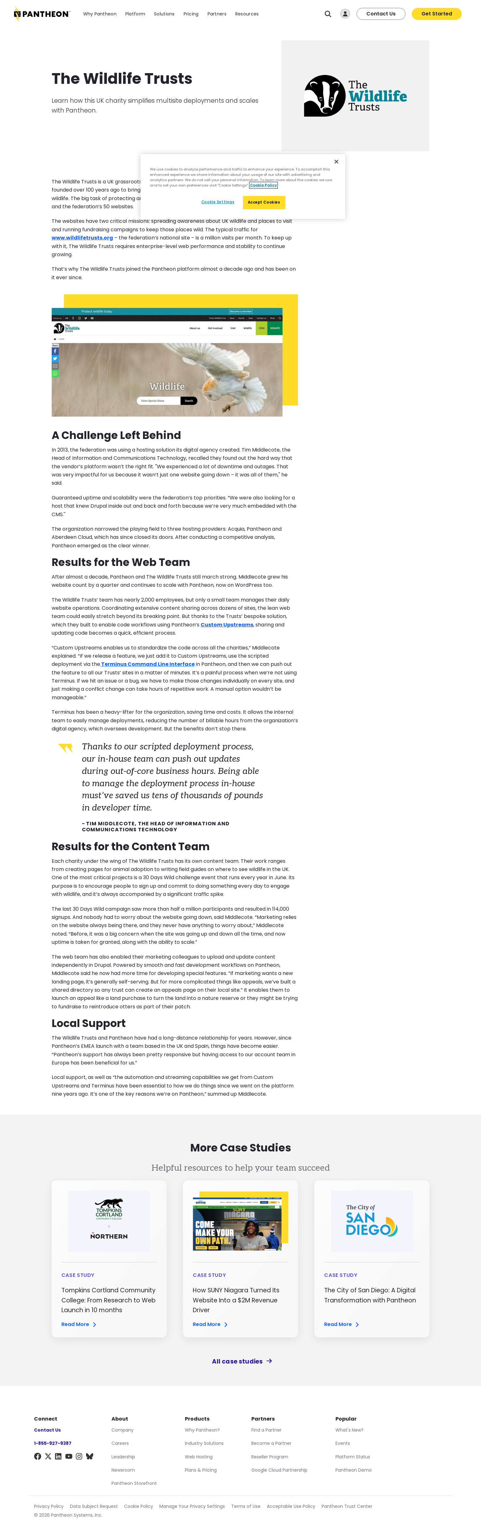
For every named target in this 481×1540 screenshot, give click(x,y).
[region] (242, 186)
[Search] (328, 14)
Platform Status (352, 1457)
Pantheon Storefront (134, 1483)
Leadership (123, 1457)
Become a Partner (271, 1443)
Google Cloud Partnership (279, 1470)
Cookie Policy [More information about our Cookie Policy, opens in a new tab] (263, 185)
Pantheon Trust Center (347, 1506)
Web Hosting (199, 1457)
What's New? (349, 1430)
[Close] (336, 162)
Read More (79, 1325)
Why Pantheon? (202, 1430)
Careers (120, 1443)
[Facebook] (37, 1457)
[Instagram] (79, 1457)
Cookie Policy (138, 1506)
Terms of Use (246, 1506)
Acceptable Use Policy (291, 1506)
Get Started (436, 13)
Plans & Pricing (201, 1470)
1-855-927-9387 (53, 1443)
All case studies (240, 1361)
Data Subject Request (94, 1506)
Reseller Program (269, 1457)
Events (342, 1443)
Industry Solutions (204, 1443)
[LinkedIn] (58, 1457)
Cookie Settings (218, 202)
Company (123, 1430)
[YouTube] (68, 1457)
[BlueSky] (89, 1457)
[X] (48, 1457)
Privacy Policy (49, 1506)
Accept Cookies (264, 202)
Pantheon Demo (353, 1470)
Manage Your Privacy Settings (192, 1506)
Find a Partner (266, 1430)
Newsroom (123, 1470)
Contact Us (381, 13)
